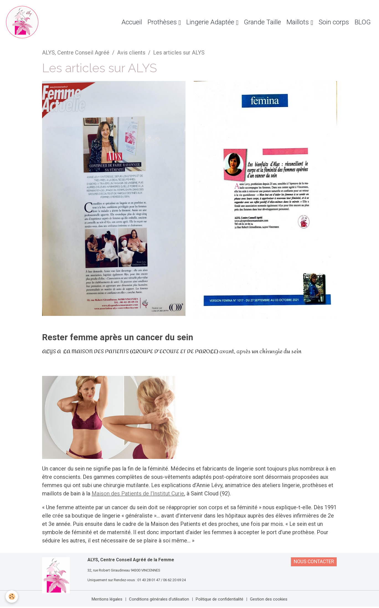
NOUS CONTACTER (314, 561)
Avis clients (131, 52)
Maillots (299, 22)
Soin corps (334, 22)
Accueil (132, 22)
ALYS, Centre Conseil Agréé (75, 52)
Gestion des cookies (268, 599)
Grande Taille (262, 22)
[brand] (24, 22)
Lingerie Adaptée (211, 22)
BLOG (363, 22)
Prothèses (163, 22)
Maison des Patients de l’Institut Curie (138, 493)
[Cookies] (12, 596)
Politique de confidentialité (219, 599)
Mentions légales (107, 599)
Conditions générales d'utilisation (159, 599)
